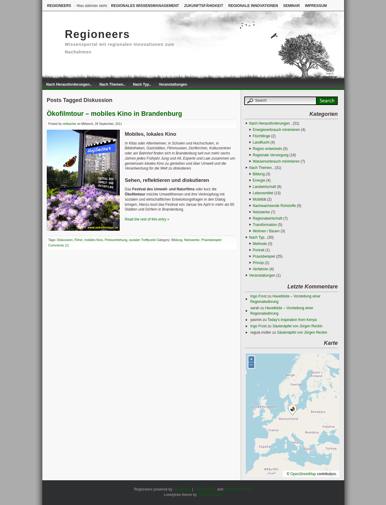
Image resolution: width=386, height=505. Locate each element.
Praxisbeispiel (211, 240)
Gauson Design (210, 495)
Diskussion (65, 240)
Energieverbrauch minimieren (276, 130)
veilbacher (69, 123)
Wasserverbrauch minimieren (276, 161)
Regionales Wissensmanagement (145, 6)
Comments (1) (58, 245)
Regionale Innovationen (253, 6)
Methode (260, 244)
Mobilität (259, 199)
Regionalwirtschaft (267, 218)
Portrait (258, 250)
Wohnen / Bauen (266, 231)
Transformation (265, 225)
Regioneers (59, 6)
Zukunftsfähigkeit (203, 6)
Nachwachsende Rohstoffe (274, 206)
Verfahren (260, 269)
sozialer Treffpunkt (142, 240)
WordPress (182, 489)
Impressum (316, 6)
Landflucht (261, 142)
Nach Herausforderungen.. (69, 84)
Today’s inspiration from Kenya (292, 320)
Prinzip (258, 263)
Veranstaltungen (173, 84)
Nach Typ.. (142, 84)
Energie (259, 180)
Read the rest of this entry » (147, 219)
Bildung (177, 240)
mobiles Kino (93, 240)
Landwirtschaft (264, 187)
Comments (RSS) (238, 489)
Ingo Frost (258, 296)
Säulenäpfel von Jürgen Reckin (297, 326)
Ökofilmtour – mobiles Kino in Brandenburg (114, 113)
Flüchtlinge (261, 136)
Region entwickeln (267, 149)
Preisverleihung (116, 240)
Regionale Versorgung (271, 155)
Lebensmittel (263, 193)
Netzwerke (192, 240)
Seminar (291, 6)
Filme (78, 240)
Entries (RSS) (205, 489)
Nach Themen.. (112, 84)
